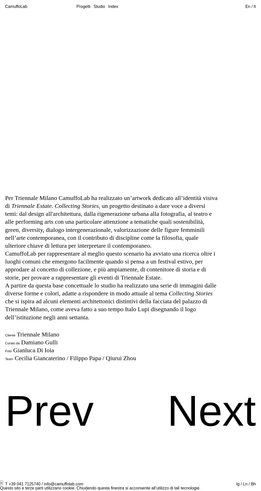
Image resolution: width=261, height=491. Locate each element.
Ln (245, 484)
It (255, 6)
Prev (49, 411)
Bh (253, 484)
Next (211, 411)
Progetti (83, 6)
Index (113, 6)
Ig (238, 484)
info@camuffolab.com (63, 484)
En (248, 6)
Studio (99, 6)
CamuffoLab (16, 6)
